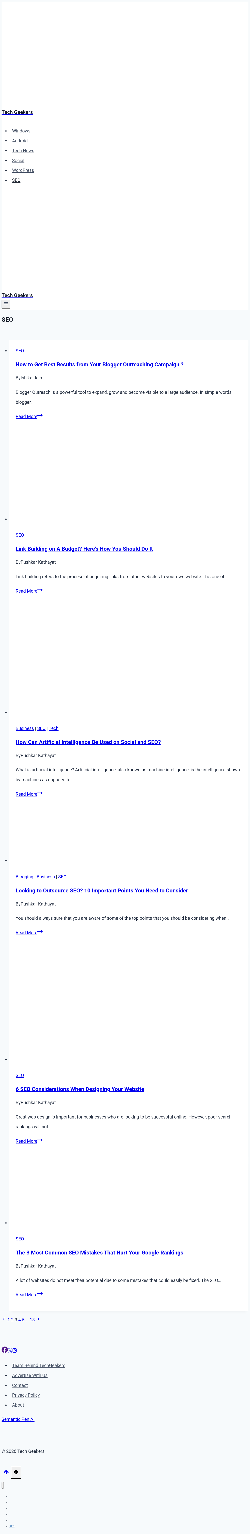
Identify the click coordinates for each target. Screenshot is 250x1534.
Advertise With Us (30, 1375)
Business (25, 728)
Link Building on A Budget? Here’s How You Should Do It (84, 549)
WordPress (23, 170)
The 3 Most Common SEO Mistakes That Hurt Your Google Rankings (99, 1252)
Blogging (24, 877)
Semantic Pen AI (18, 1419)
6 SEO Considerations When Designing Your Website (80, 1089)
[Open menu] (6, 304)
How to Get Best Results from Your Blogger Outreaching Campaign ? (99, 364)
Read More (29, 416)
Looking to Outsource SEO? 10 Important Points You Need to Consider (102, 890)
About (18, 1405)
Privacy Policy (26, 1395)
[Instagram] (14, 1351)
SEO (16, 180)
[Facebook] (5, 1351)
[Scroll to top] (6, 1472)
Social (18, 160)
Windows (21, 131)
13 (32, 1320)
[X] (10, 1351)
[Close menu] (3, 1485)
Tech (54, 728)
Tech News (23, 150)
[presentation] (128, 478)
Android (20, 140)
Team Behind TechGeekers (38, 1365)
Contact (20, 1385)
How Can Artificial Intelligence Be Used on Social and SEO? (88, 742)
